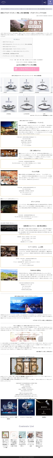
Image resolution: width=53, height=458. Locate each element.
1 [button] (23, 95)
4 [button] (29, 95)
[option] (26, 85)
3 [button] (27, 95)
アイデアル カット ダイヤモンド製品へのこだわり (13, 55)
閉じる (17, 39)
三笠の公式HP (26, 166)
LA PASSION (26, 113)
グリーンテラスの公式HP (26, 218)
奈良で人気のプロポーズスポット (10, 46)
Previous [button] (2, 85)
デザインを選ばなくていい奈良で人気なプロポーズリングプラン (16, 51)
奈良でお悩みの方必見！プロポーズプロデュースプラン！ (15, 48)
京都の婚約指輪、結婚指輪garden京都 (11, 53)
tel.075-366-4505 (26, 386)
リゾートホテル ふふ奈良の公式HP (26, 265)
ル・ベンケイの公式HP (26, 145)
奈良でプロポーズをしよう (8, 41)
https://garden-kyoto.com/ (26, 390)
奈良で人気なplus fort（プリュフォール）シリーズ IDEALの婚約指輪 (17, 44)
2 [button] (25, 95)
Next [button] (51, 85)
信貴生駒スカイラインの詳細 (26, 241)
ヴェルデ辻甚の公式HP (26, 194)
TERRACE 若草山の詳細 (26, 289)
